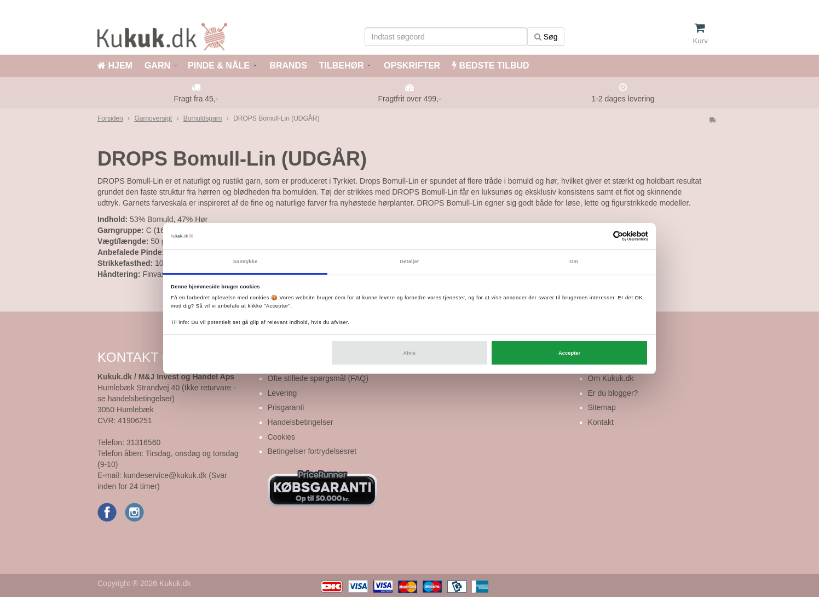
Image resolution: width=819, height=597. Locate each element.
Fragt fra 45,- (196, 98)
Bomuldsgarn (202, 118)
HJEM (114, 65)
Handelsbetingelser (300, 422)
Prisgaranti (286, 407)
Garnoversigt (153, 118)
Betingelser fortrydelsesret (312, 451)
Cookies (282, 437)
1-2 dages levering (622, 98)
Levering (282, 393)
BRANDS (287, 65)
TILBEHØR (341, 65)
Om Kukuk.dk (611, 378)
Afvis (409, 353)
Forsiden (110, 118)
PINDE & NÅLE (219, 65)
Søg (546, 36)
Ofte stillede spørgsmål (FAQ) (318, 378)
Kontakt (601, 422)
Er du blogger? (613, 393)
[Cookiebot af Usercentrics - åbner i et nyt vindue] (600, 236)
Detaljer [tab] (409, 261)
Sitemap (602, 407)
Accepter (569, 353)
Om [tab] (573, 261)
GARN (157, 65)
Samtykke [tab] (245, 261)
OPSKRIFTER (411, 65)
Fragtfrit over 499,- (409, 98)
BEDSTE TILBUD (490, 65)
